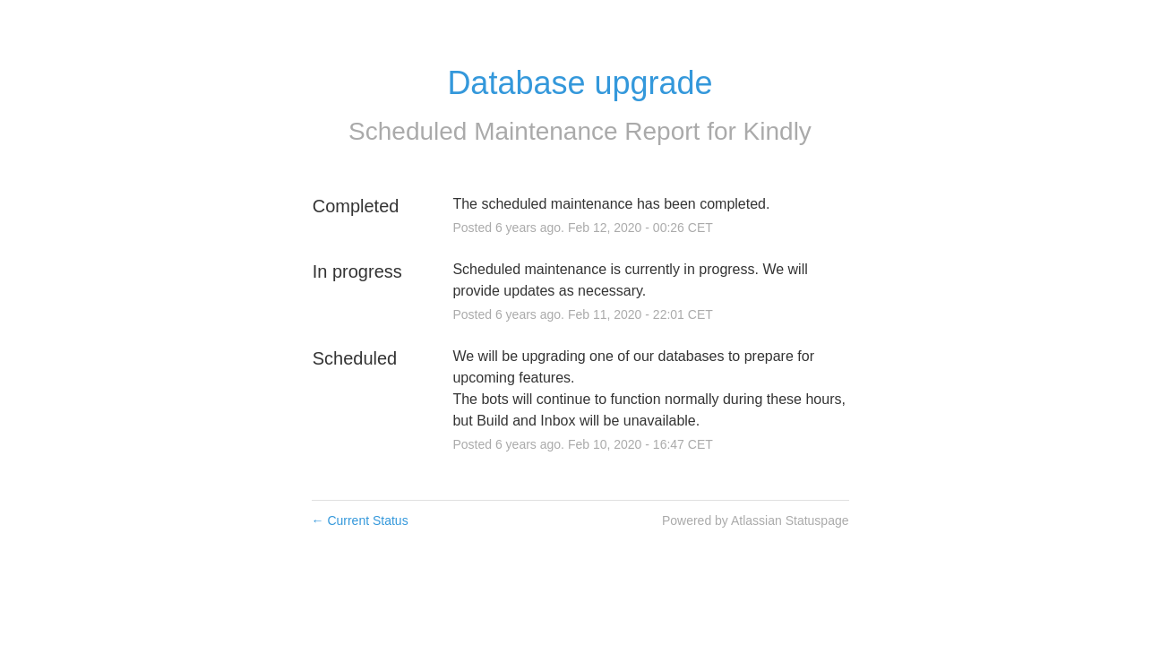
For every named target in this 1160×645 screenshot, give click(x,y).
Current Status (360, 520)
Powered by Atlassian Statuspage (755, 520)
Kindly (777, 131)
